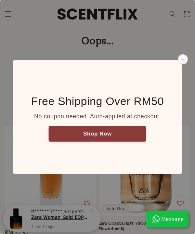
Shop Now (97, 133)
